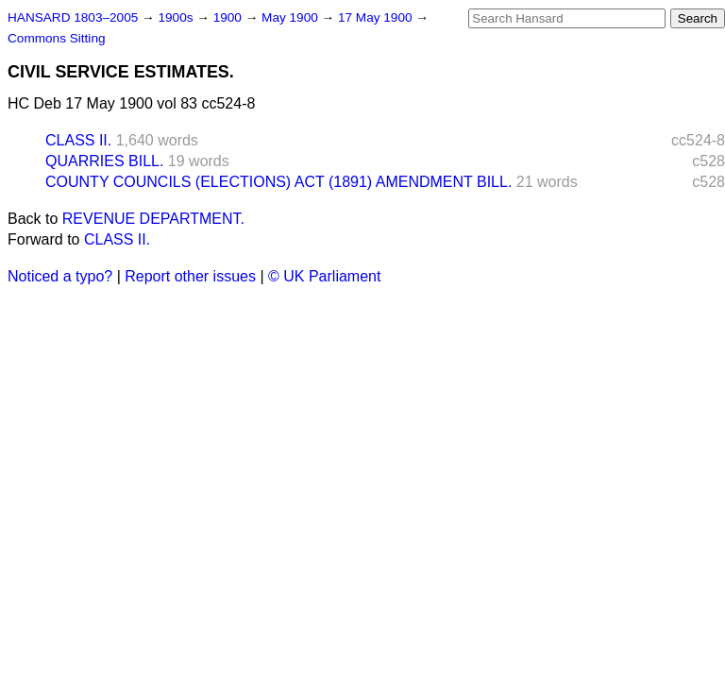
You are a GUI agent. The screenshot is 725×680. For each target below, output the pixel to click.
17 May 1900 (376, 17)
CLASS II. (78, 140)
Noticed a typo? (60, 276)
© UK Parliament (324, 276)
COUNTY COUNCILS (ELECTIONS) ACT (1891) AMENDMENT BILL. (278, 182)
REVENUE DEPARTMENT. (153, 219)
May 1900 (291, 17)
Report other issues (190, 276)
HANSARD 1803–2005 (73, 17)
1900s (177, 17)
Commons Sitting (57, 38)
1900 (229, 17)
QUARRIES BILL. (104, 161)
